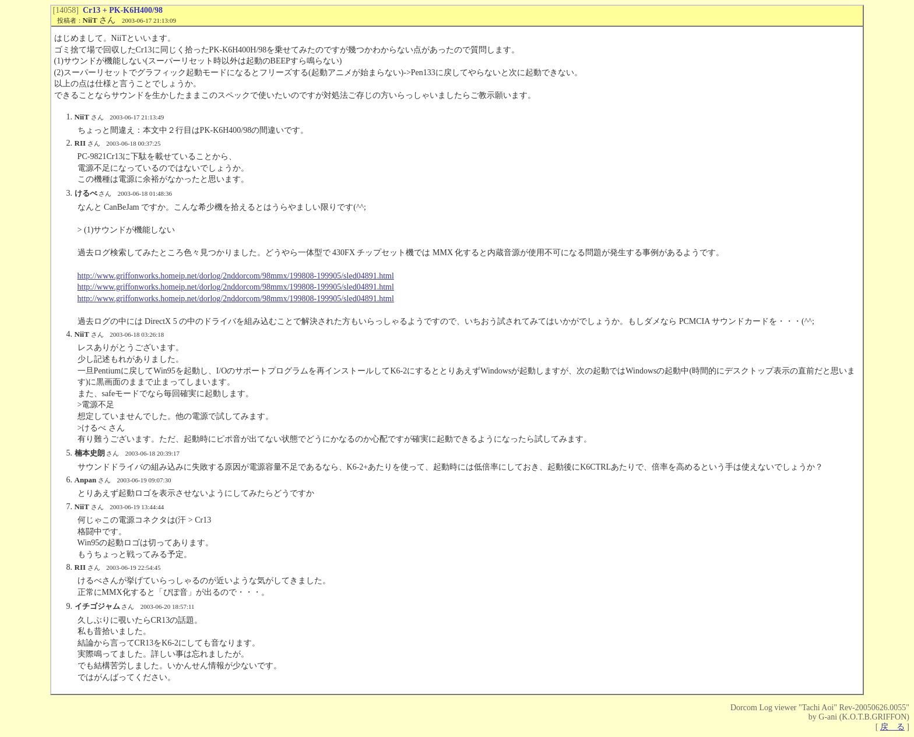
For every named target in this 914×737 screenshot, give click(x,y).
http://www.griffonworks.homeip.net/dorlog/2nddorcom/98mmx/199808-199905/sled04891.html (236, 275)
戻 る (892, 726)
